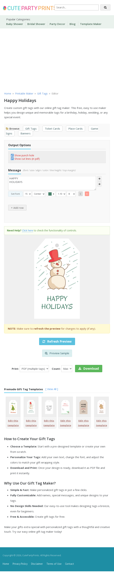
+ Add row (17, 207)
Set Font (15, 193)
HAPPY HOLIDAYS (52, 183)
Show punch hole (24, 155)
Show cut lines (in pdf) (27, 158)
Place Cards (75, 128)
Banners (25, 133)
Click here (27, 230)
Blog (73, 24)
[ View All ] (52, 389)
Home (6, 563)
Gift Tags (31, 128)
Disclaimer (37, 563)
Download (88, 369)
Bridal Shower (36, 24)
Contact (69, 563)
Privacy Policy (20, 563)
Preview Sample (57, 353)
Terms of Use (54, 563)
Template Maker (90, 24)
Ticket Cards (52, 128)
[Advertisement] (57, 59)
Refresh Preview (57, 341)
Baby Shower (14, 24)
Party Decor (57, 24)
